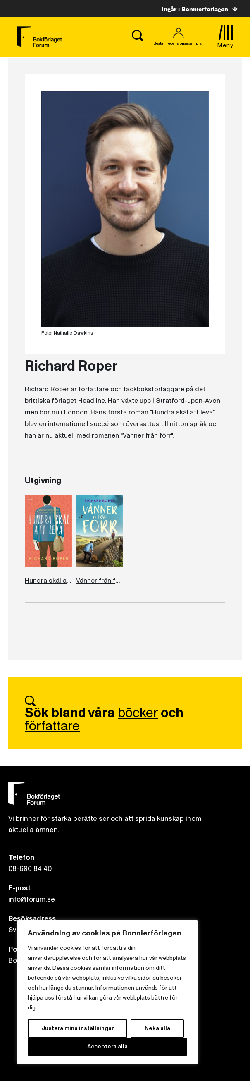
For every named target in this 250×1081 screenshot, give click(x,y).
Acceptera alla (107, 1046)
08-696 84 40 (30, 868)
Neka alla (157, 1028)
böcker (138, 713)
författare (52, 726)
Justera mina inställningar (78, 1028)
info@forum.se (31, 899)
